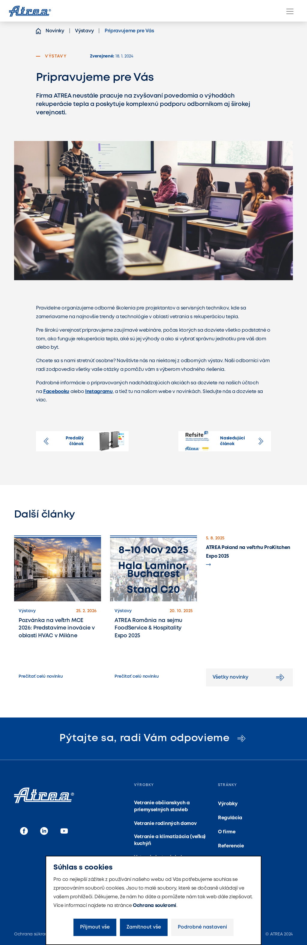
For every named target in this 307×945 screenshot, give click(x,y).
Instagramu (99, 391)
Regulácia (230, 818)
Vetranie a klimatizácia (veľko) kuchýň (170, 840)
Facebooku (56, 391)
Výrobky (228, 804)
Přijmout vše (95, 927)
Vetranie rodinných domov (165, 823)
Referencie (231, 846)
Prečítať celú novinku (41, 676)
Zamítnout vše (144, 927)
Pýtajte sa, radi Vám (153, 738)
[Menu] (290, 11)
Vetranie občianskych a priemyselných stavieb (162, 806)
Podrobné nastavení (202, 927)
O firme (227, 832)
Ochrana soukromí (154, 905)
